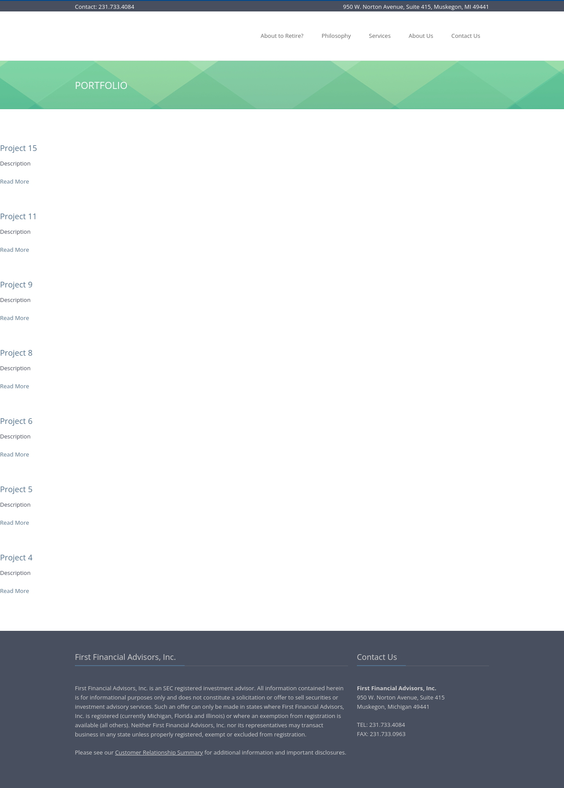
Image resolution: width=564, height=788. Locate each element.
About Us (421, 36)
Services (379, 36)
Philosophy (336, 36)
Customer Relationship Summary (159, 752)
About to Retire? (281, 36)
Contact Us (465, 36)
